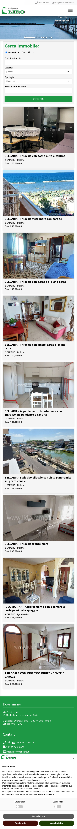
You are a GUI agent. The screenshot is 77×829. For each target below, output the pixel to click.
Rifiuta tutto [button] (20, 823)
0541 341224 (41, 2)
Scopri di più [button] (38, 816)
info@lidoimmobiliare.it (62, 2)
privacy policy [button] (24, 774)
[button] (73, 758)
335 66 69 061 (16, 747)
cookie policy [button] (40, 780)
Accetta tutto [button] (56, 823)
